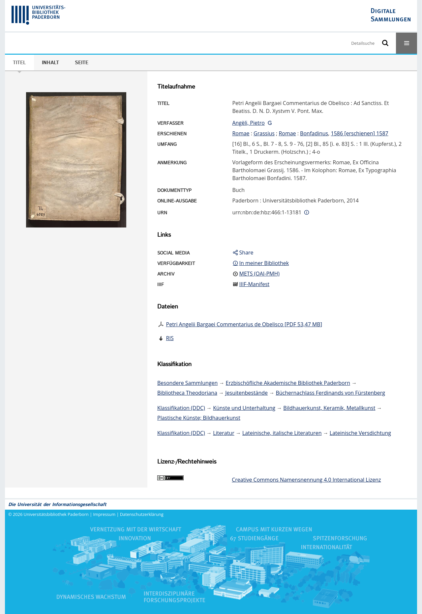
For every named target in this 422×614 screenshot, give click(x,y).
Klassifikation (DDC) (181, 408)
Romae (240, 133)
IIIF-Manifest (254, 284)
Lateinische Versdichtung (360, 433)
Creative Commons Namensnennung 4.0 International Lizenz (306, 479)
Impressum (104, 514)
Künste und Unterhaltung (244, 408)
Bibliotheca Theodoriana (187, 392)
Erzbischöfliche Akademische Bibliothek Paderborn (288, 383)
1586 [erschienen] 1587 (359, 133)
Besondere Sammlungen (187, 383)
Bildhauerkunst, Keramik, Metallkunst (329, 408)
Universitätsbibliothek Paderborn (56, 514)
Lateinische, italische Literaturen (282, 433)
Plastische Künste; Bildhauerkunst (198, 417)
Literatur (223, 433)
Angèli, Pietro (248, 122)
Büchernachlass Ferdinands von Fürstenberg (330, 392)
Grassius (264, 133)
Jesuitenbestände (246, 392)
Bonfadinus (314, 133)
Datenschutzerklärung (142, 514)
